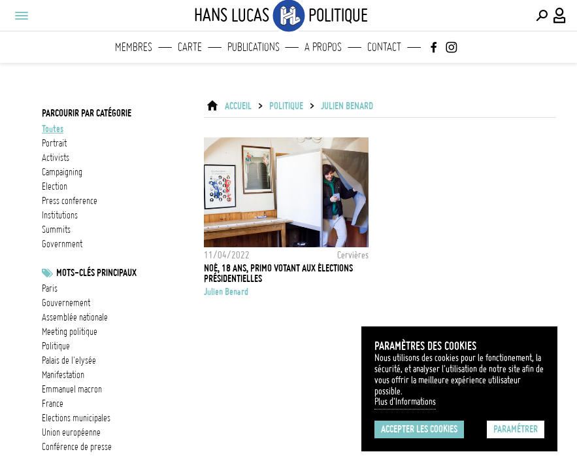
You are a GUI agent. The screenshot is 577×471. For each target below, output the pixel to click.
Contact (384, 47)
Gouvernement (66, 303)
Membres (133, 47)
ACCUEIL (238, 106)
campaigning (62, 172)
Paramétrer (515, 429)
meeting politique (69, 332)
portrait (54, 143)
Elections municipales (76, 418)
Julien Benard (347, 106)
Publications (253, 47)
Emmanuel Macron (72, 389)
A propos (323, 47)
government (62, 244)
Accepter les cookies (419, 429)
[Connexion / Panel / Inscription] (560, 16)
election (54, 186)
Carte (190, 47)
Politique (56, 346)
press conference (69, 201)
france (52, 404)
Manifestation (63, 375)
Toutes (52, 129)
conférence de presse (77, 447)
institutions (60, 215)
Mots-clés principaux (96, 273)
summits (56, 230)
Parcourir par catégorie (86, 113)
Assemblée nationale (75, 317)
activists (55, 158)
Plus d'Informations (405, 402)
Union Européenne (71, 432)
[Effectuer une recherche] (542, 16)
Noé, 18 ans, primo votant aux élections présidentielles (278, 273)
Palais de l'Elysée (69, 360)
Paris (50, 288)
